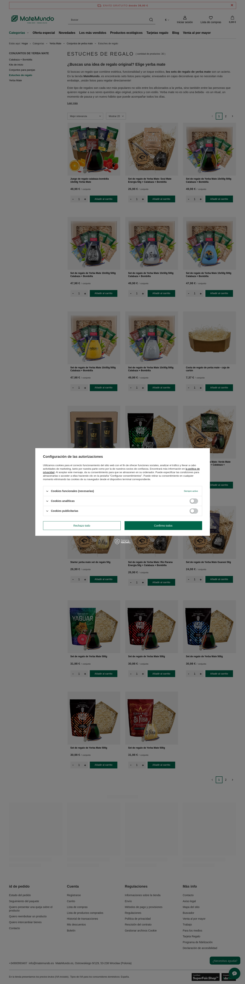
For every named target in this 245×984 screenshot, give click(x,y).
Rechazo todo (81, 525)
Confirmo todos (163, 525)
